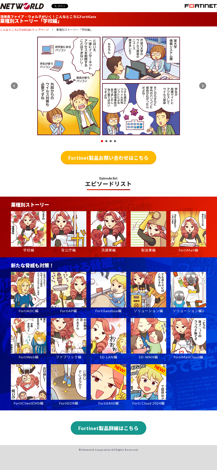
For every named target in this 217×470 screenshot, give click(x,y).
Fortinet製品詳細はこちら (108, 428)
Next (202, 85)
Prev (14, 85)
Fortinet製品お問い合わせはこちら (108, 158)
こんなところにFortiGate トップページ (24, 29)
